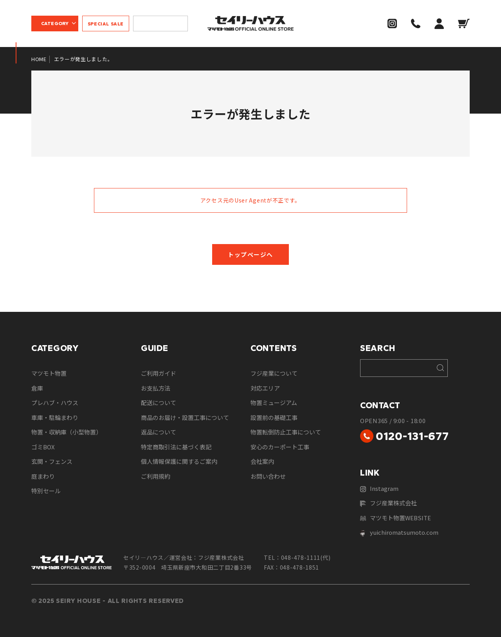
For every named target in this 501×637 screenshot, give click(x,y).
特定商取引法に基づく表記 (176, 447)
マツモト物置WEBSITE (395, 518)
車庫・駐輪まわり (54, 417)
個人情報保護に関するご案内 (179, 461)
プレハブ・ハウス (54, 402)
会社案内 (262, 461)
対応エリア (265, 388)
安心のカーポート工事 (279, 447)
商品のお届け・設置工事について (185, 417)
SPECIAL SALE (106, 24)
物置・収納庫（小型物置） (66, 432)
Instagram (379, 488)
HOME (39, 59)
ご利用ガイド (158, 373)
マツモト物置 (49, 373)
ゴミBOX (43, 447)
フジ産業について (273, 373)
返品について (158, 432)
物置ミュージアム (273, 402)
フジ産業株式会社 (388, 503)
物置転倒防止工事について (285, 432)
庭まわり (43, 476)
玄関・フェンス (51, 461)
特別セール (46, 491)
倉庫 (37, 388)
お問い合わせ (268, 476)
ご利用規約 (155, 476)
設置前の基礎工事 (273, 417)
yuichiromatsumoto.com (399, 532)
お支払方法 (155, 388)
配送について (158, 402)
